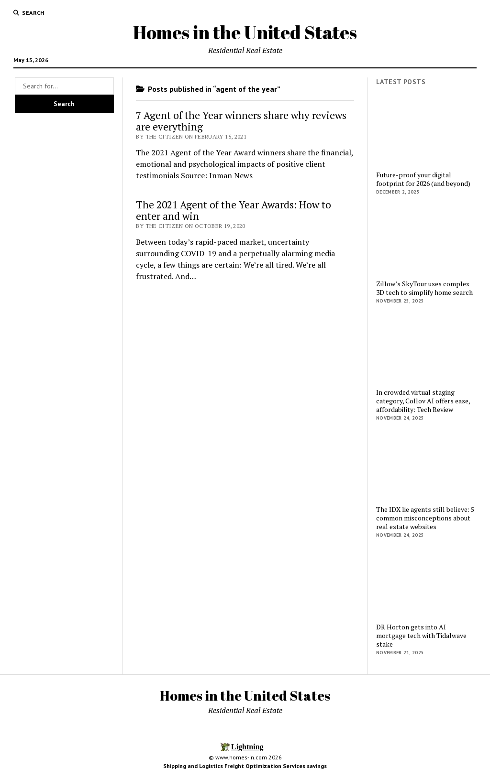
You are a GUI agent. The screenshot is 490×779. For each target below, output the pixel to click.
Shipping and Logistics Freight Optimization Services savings (245, 765)
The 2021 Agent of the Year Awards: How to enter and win (233, 210)
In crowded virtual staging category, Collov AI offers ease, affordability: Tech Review (423, 401)
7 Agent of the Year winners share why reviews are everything (241, 120)
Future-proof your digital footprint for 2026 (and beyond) (423, 179)
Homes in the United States (245, 32)
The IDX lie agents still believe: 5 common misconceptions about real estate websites (425, 518)
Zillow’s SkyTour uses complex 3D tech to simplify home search (424, 288)
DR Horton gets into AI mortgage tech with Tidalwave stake (421, 636)
